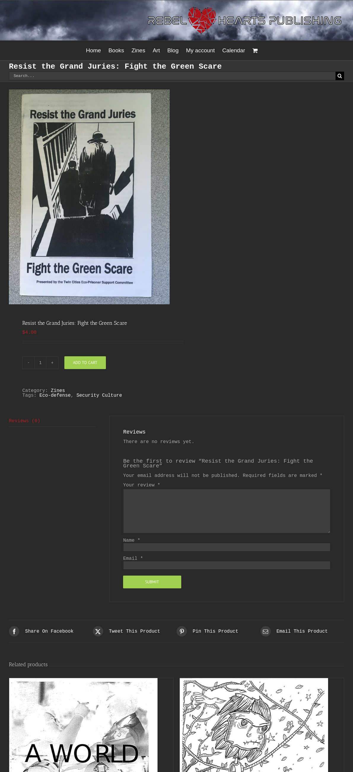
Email (133, 558)
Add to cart (85, 362)
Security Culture (99, 395)
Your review (141, 485)
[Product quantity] (40, 363)
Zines (58, 390)
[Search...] (172, 76)
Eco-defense (55, 395)
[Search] (339, 76)
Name (131, 540)
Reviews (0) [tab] (24, 421)
